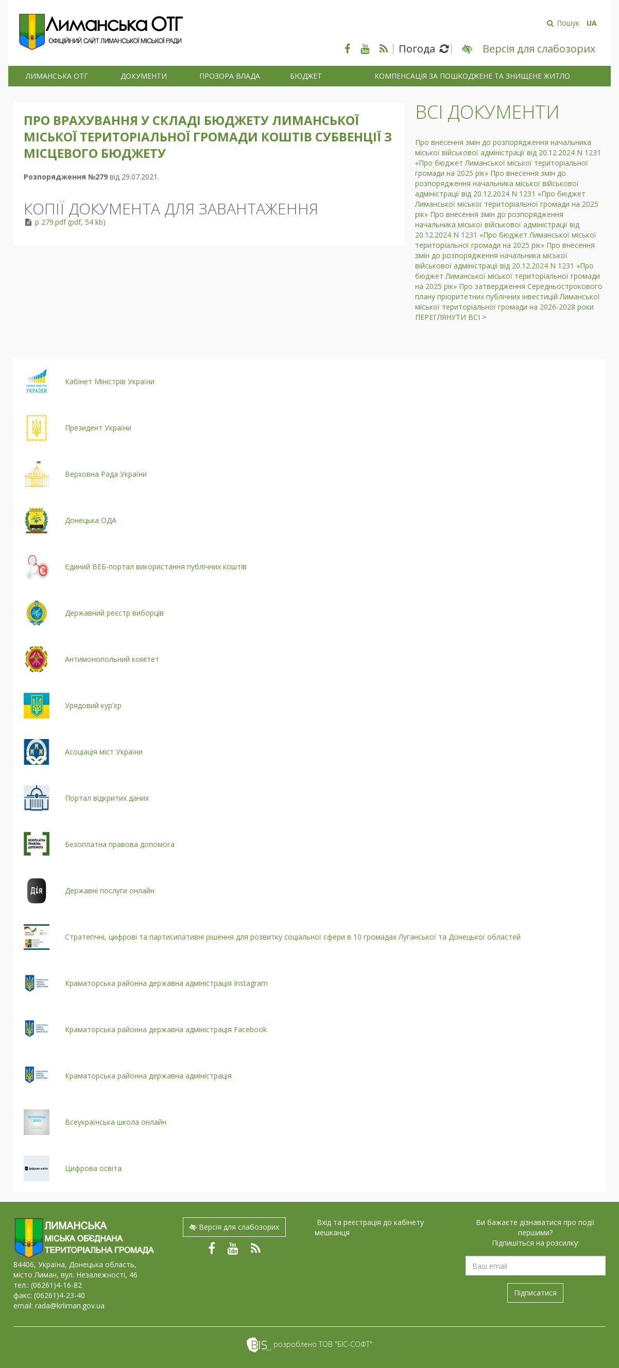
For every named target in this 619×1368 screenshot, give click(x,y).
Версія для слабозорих (234, 1227)
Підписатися (535, 1293)
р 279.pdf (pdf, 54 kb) (70, 222)
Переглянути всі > (450, 317)
